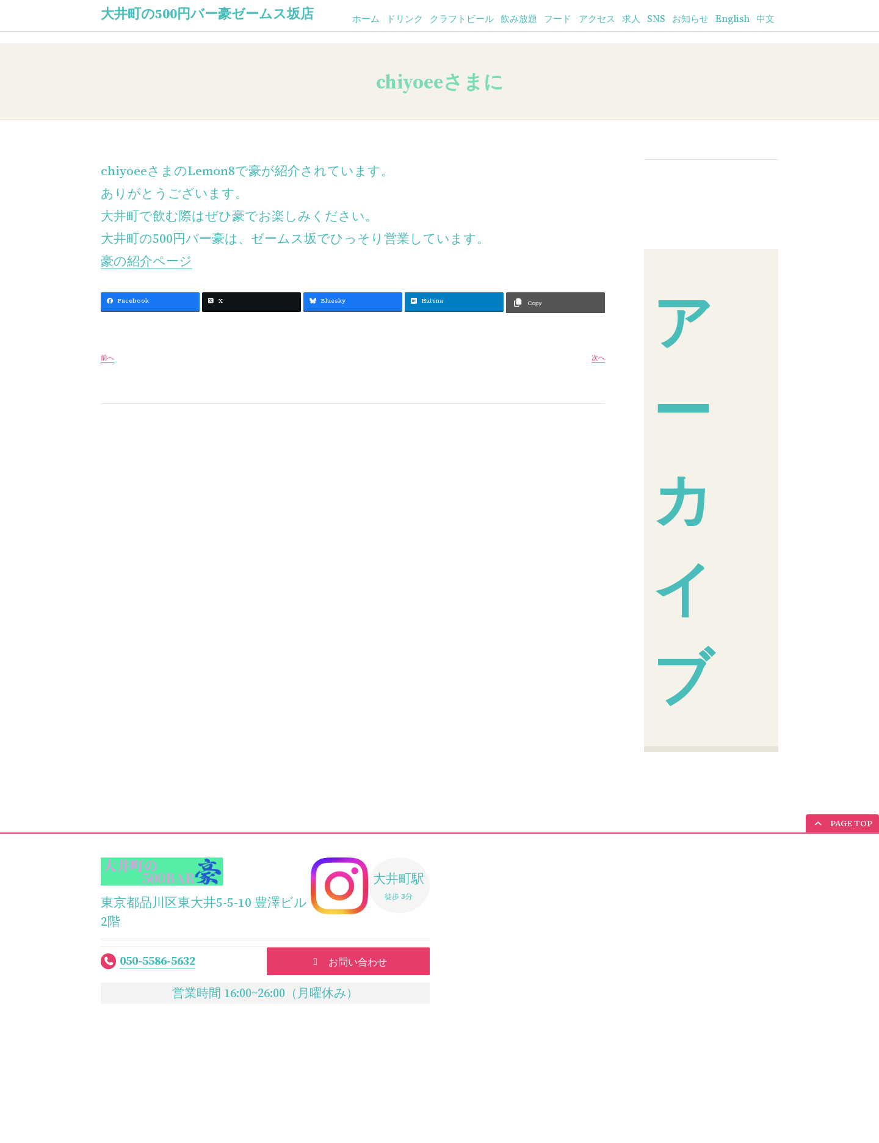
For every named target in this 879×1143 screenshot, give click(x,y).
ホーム (339, 19)
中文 (765, 19)
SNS (649, 19)
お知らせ (684, 19)
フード (544, 19)
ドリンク (380, 19)
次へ (598, 357)
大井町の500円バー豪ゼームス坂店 (207, 13)
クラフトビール (442, 19)
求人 (622, 19)
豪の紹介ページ (146, 261)
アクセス (586, 19)
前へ (107, 357)
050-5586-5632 (157, 960)
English (730, 19)
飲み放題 (503, 19)
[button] (842, 824)
